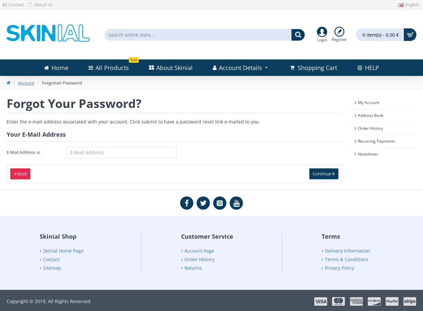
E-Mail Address (21, 152)
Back (22, 174)
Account (26, 83)
